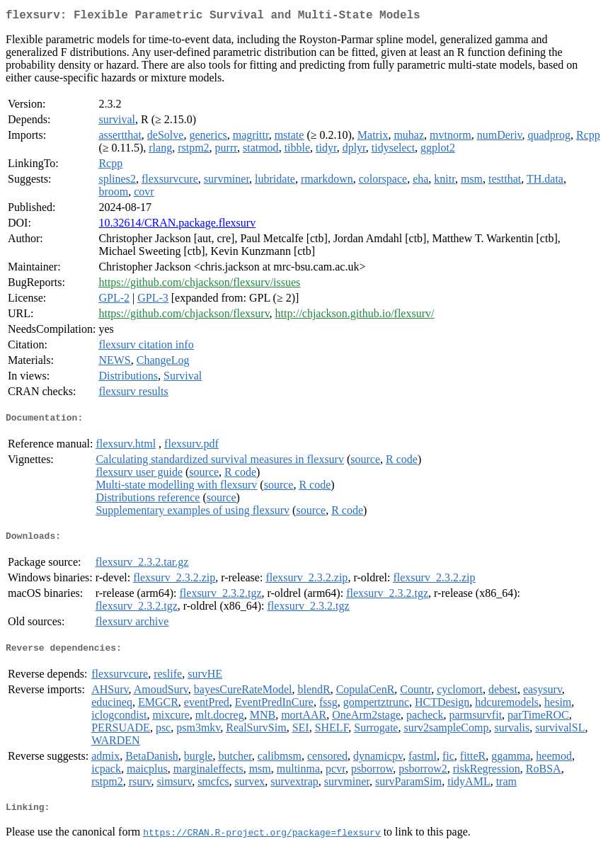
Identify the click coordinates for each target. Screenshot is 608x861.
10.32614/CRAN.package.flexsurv (177, 225)
